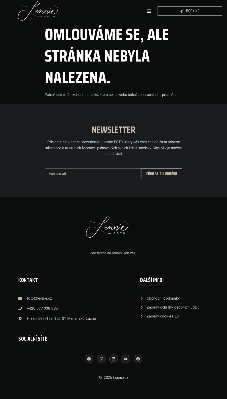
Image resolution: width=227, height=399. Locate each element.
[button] (149, 11)
